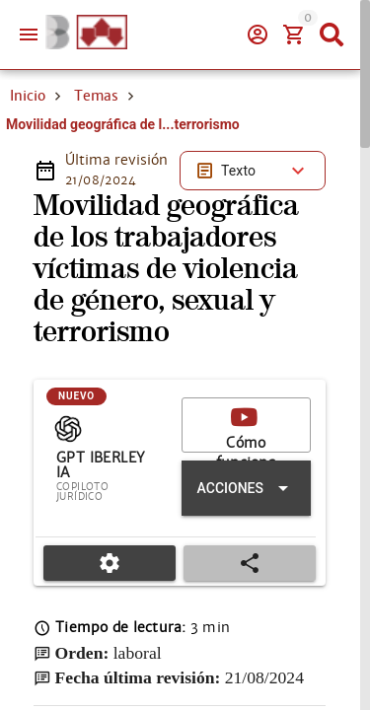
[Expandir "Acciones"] (246, 558)
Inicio (27, 166)
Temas (96, 166)
